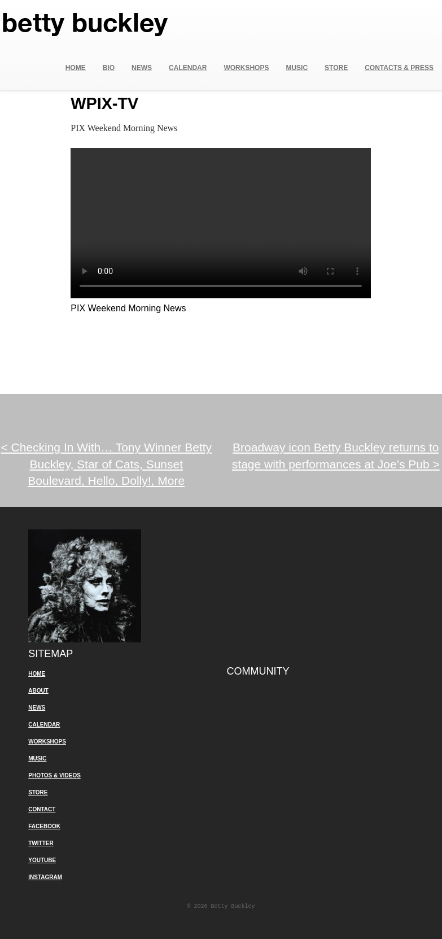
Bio (109, 68)
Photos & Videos (54, 775)
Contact (41, 809)
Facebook (44, 826)
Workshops (246, 68)
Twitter (40, 843)
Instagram (45, 877)
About (38, 691)
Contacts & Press (399, 68)
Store (336, 68)
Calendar (188, 68)
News (142, 68)
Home (75, 68)
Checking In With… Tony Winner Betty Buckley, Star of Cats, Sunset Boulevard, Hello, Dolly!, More (106, 464)
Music (297, 68)
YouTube (42, 860)
